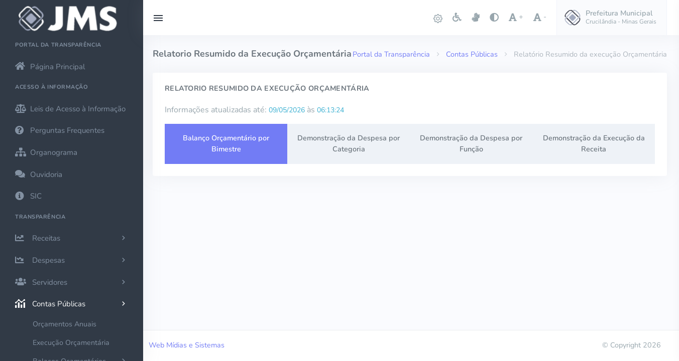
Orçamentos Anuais (64, 324)
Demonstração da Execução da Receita (594, 143)
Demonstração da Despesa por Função (471, 143)
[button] (611, 17)
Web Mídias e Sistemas (186, 345)
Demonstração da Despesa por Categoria (348, 143)
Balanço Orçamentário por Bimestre (226, 143)
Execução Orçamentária (71, 342)
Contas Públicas (472, 54)
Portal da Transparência (391, 54)
